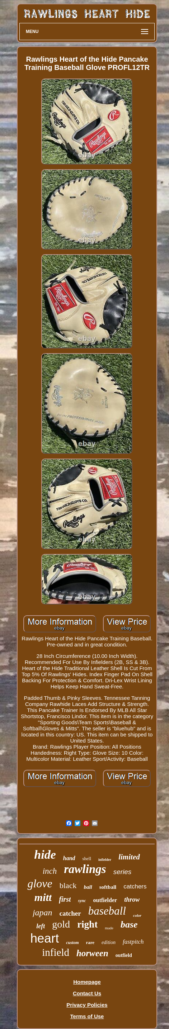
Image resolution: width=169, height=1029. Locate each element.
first (65, 899)
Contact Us (87, 993)
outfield (124, 955)
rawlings (85, 869)
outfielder (105, 900)
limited (129, 857)
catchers (134, 886)
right (87, 924)
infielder (104, 860)
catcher (70, 913)
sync (82, 900)
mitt (43, 897)
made (109, 928)
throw (132, 899)
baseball (107, 911)
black (68, 885)
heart (44, 938)
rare (90, 942)
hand (69, 858)
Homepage (87, 982)
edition (109, 942)
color (137, 915)
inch (50, 871)
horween (92, 953)
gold (61, 924)
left (40, 926)
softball (108, 887)
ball (88, 887)
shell (87, 858)
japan (42, 912)
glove (39, 883)
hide (45, 854)
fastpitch (133, 941)
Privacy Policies (86, 1005)
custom (72, 942)
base (129, 924)
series (122, 872)
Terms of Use (87, 1016)
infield (55, 952)
